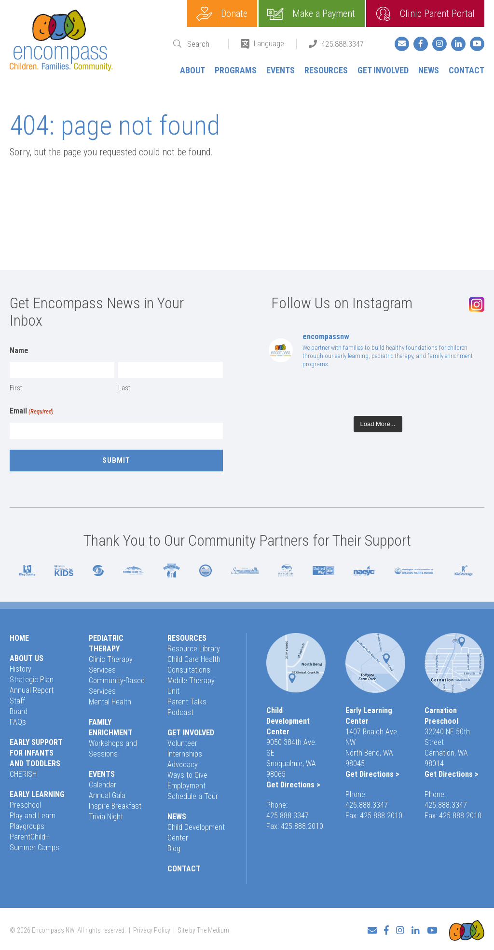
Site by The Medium (203, 929)
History (20, 669)
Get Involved (383, 70)
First (16, 388)
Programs (236, 70)
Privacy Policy (151, 929)
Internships (184, 753)
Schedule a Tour (192, 796)
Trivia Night (106, 816)
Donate (234, 13)
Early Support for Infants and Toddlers (36, 753)
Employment (186, 785)
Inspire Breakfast (115, 806)
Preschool (25, 805)
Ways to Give (187, 775)
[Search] (201, 44)
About (192, 70)
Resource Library (193, 648)
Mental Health (110, 701)
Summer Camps (34, 847)
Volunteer (182, 743)
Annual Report (32, 690)
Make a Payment (323, 13)
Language (269, 43)
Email (32, 411)
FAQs (18, 722)
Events (280, 70)
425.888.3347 (342, 44)
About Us (26, 658)
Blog (173, 848)
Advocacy (182, 764)
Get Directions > (293, 784)
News (428, 70)
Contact (466, 70)
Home (19, 638)
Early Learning (37, 794)
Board (18, 711)
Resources (326, 70)
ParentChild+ (29, 836)
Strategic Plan (32, 679)
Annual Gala (107, 795)
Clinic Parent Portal (437, 13)
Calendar (102, 784)
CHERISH (23, 774)
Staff (17, 700)
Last (124, 388)
